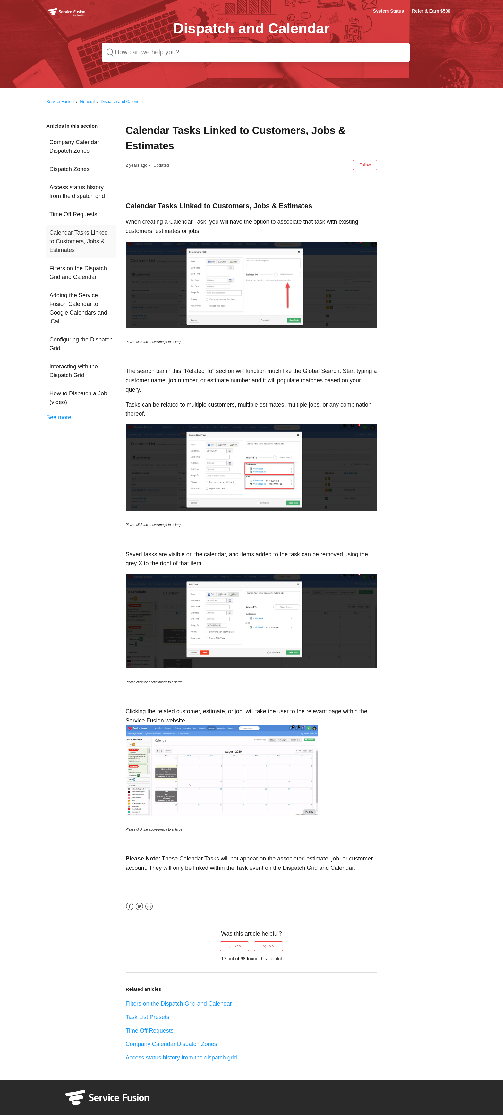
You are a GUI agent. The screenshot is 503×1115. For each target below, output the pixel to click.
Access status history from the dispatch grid (77, 191)
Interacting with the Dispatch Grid (73, 370)
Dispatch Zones (69, 169)
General (87, 101)
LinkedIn (149, 907)
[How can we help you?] (256, 52)
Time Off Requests (73, 214)
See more (58, 417)
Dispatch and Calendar (122, 101)
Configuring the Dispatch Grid (81, 343)
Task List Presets (147, 1017)
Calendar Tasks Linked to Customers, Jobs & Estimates (78, 241)
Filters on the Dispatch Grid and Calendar (78, 272)
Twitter (139, 907)
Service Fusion (60, 101)
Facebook (130, 907)
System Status (388, 10)
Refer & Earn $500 (431, 10)
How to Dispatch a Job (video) (78, 397)
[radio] (234, 946)
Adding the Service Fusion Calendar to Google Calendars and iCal (78, 308)
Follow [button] (365, 165)
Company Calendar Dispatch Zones (74, 146)
